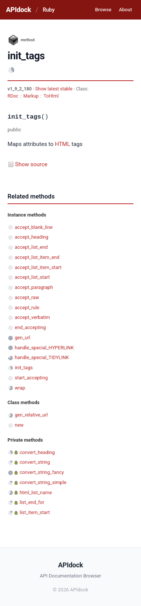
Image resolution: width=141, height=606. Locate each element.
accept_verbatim (32, 317)
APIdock (18, 10)
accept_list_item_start (38, 267)
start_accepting (31, 377)
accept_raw (27, 297)
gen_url (22, 337)
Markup (31, 96)
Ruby (49, 10)
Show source (31, 164)
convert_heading (37, 452)
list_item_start (35, 512)
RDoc (13, 96)
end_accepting (30, 327)
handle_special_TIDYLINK (42, 357)
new (19, 425)
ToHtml (51, 96)
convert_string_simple (43, 482)
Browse (103, 9)
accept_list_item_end (37, 257)
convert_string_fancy (42, 472)
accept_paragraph (34, 287)
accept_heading (31, 237)
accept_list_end (31, 247)
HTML (62, 144)
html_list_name (36, 492)
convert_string (35, 462)
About (125, 9)
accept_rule (27, 307)
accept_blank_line (34, 227)
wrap (20, 388)
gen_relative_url (31, 415)
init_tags (24, 367)
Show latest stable (54, 89)
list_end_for (32, 502)
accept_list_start (32, 277)
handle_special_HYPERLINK (44, 347)
